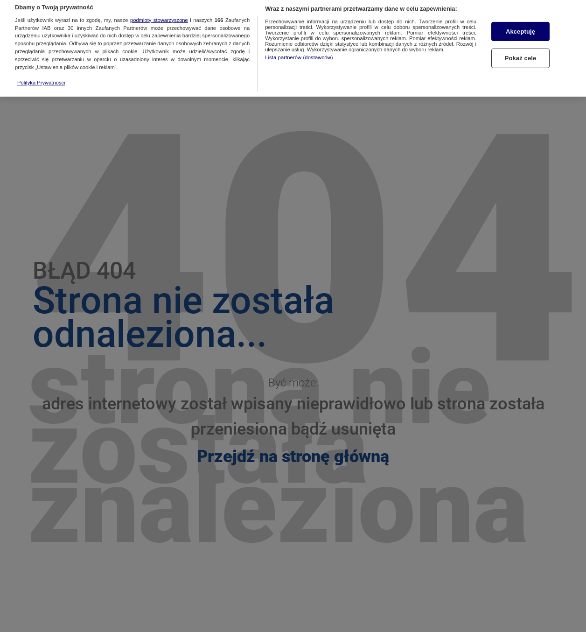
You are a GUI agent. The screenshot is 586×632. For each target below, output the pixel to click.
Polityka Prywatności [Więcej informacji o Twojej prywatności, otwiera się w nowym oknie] (41, 80)
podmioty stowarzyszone (159, 18)
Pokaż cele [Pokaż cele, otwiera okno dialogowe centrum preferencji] (521, 55)
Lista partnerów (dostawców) (299, 55)
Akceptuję (520, 29)
